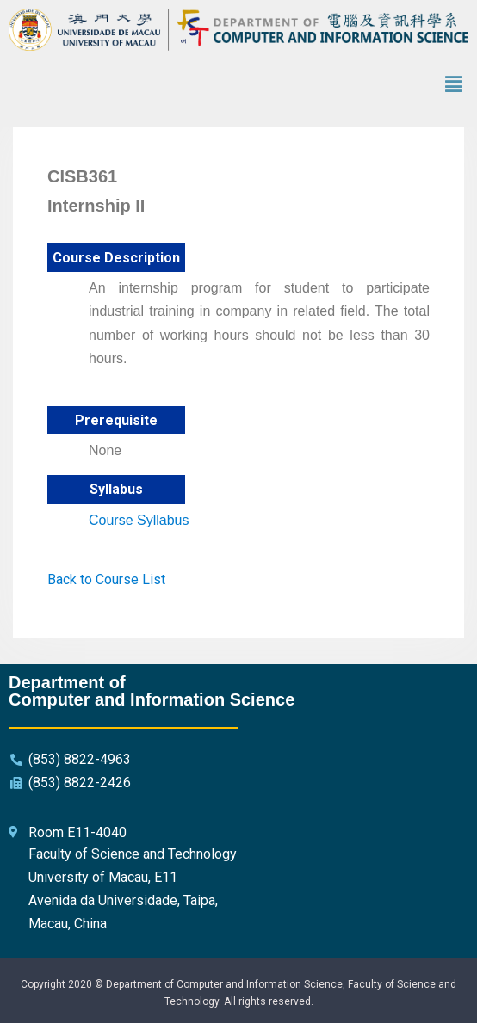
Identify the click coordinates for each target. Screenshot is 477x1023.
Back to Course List (106, 579)
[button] (453, 84)
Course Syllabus (139, 520)
